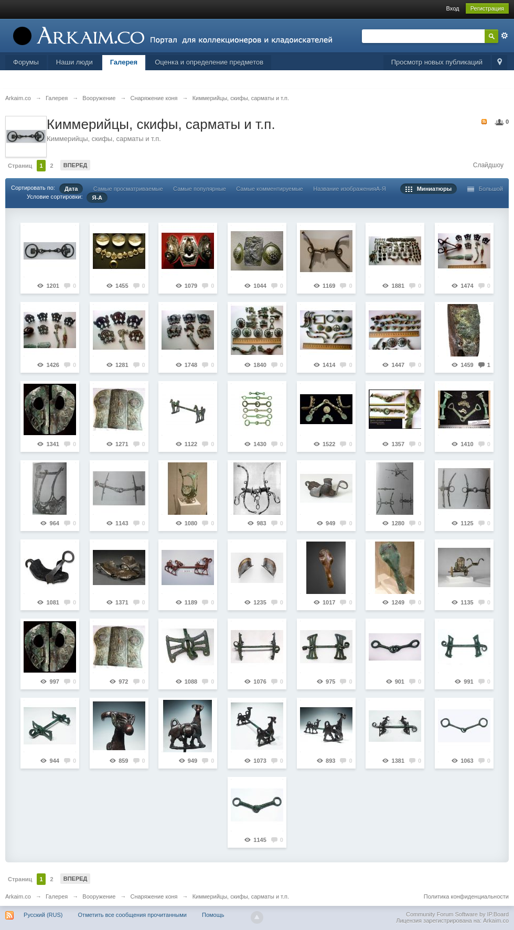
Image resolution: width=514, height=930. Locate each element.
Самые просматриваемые (128, 189)
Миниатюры (428, 189)
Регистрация (487, 8)
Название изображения (344, 189)
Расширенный (504, 35)
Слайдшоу (488, 165)
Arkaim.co (18, 896)
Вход (452, 8)
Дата (71, 189)
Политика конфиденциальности (466, 896)
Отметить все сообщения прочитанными (132, 915)
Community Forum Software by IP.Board (457, 914)
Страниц (20, 166)
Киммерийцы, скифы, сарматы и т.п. (240, 896)
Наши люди (74, 62)
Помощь (213, 915)
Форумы (26, 62)
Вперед (75, 165)
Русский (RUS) (43, 915)
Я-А (97, 197)
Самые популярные (199, 189)
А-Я (381, 189)
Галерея (124, 62)
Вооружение (98, 896)
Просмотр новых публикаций (437, 62)
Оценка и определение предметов (209, 62)
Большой (485, 189)
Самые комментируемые (269, 189)
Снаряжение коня (153, 896)
